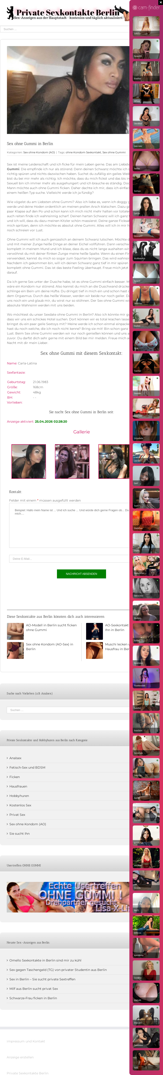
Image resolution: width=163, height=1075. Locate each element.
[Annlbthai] (81, 90)
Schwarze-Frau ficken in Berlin (33, 998)
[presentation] (43, 593)
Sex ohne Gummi (114, 152)
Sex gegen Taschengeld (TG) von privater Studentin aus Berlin (58, 970)
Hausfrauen (18, 786)
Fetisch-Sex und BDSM (27, 767)
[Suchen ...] (78, 29)
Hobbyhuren (19, 796)
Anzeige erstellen (20, 1057)
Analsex (15, 758)
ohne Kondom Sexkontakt (83, 152)
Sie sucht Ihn (19, 834)
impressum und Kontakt (26, 1041)
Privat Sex (17, 815)
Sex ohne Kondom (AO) (39, 152)
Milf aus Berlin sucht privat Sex (33, 989)
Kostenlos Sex (20, 805)
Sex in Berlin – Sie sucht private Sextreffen (42, 979)
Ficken (14, 777)
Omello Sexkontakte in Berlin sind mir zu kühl (45, 960)
